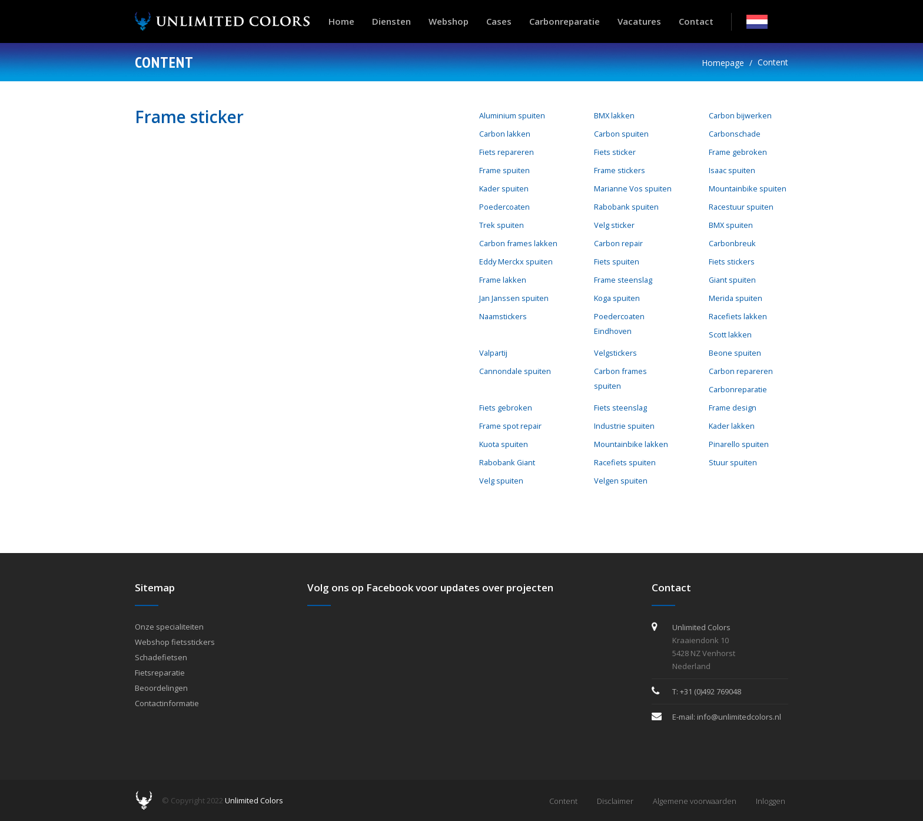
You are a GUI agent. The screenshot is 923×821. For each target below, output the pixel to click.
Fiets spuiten (616, 261)
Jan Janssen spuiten (514, 298)
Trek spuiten (501, 225)
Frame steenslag (623, 279)
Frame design (732, 407)
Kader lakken (732, 426)
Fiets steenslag (620, 407)
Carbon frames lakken (518, 243)
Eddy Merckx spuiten (516, 261)
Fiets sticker (615, 152)
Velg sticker (614, 225)
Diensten (391, 21)
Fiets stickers (732, 261)
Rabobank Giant (507, 462)
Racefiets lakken (738, 316)
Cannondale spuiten (515, 371)
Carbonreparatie (564, 21)
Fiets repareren (506, 152)
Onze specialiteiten (169, 626)
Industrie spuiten (624, 426)
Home (341, 21)
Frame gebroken (738, 152)
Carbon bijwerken (740, 115)
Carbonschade (735, 133)
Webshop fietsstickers (175, 642)
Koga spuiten (617, 298)
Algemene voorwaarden (694, 801)
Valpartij (493, 352)
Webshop (449, 21)
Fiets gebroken (505, 407)
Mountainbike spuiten (747, 188)
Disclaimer (615, 801)
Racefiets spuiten (625, 462)
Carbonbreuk (732, 243)
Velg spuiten (501, 480)
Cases (499, 21)
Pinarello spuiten (739, 444)
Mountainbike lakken (631, 444)
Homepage (723, 62)
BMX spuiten (731, 225)
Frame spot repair (510, 426)
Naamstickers (503, 316)
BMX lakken (614, 115)
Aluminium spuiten (512, 115)
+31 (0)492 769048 (710, 691)
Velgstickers (615, 352)
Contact (696, 21)
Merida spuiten (735, 298)
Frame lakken (502, 279)
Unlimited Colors (254, 800)
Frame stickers (619, 170)
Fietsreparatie (160, 672)
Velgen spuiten (621, 480)
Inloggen (770, 801)
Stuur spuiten (733, 462)
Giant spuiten (732, 279)
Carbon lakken (504, 133)
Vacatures (639, 21)
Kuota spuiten (503, 444)
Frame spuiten (504, 170)
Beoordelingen (161, 688)
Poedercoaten (504, 206)
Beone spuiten (735, 352)
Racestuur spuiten (741, 206)
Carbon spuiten (621, 133)
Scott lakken (730, 334)
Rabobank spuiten (626, 206)
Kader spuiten (504, 188)
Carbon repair (618, 243)
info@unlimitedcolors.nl (739, 716)
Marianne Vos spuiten (633, 188)
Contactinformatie (167, 703)
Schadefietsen (161, 657)
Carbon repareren (741, 371)
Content (773, 62)
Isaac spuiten (732, 170)
